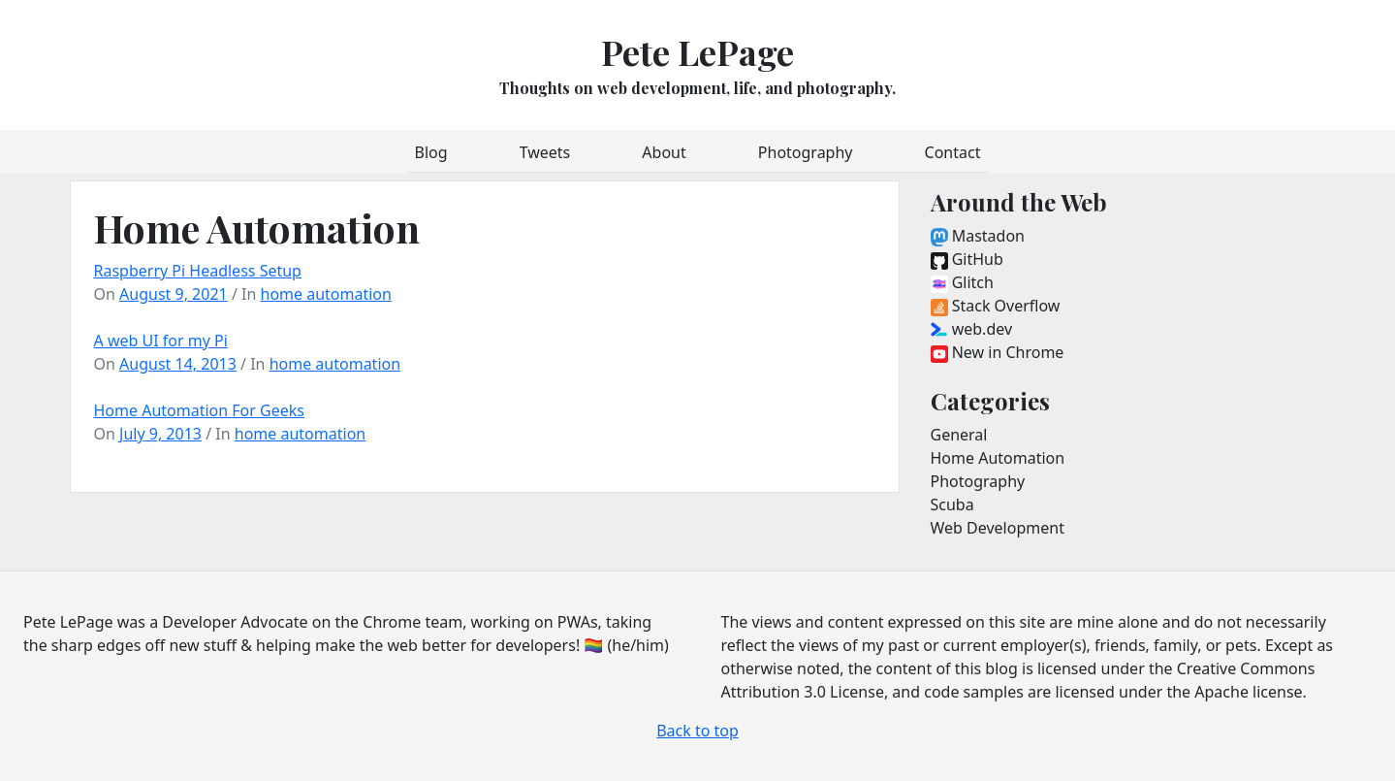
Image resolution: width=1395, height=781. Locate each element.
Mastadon (978, 235)
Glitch (962, 282)
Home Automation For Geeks (199, 410)
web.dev (972, 329)
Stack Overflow (996, 305)
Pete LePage (697, 51)
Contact (953, 152)
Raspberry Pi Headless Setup (197, 270)
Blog (431, 152)
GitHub (967, 259)
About (663, 152)
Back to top (697, 730)
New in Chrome (997, 352)
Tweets (545, 152)
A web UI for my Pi (161, 340)
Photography (805, 152)
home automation (326, 294)
